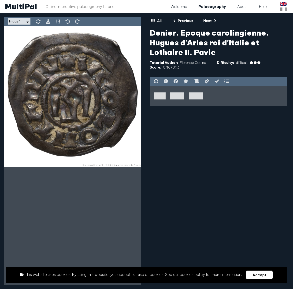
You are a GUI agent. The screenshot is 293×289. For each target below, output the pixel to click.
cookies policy (192, 274)
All (156, 21)
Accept (259, 275)
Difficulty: (225, 63)
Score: (155, 67)
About (242, 6)
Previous (183, 21)
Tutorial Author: (164, 63)
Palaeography (212, 6)
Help (263, 6)
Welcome (179, 6)
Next (209, 21)
